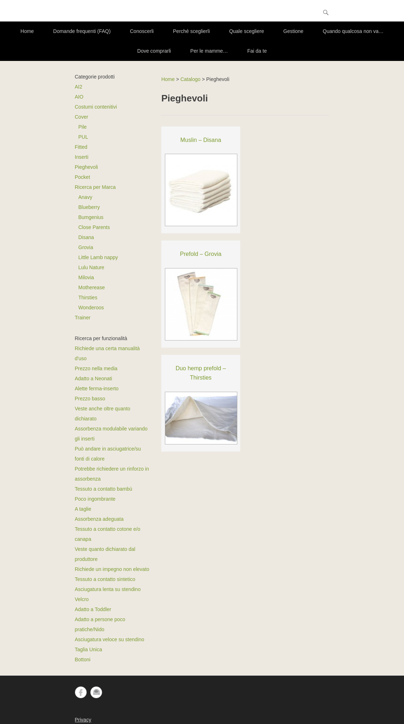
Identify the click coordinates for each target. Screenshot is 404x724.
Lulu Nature (91, 267)
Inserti (82, 157)
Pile (83, 127)
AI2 (78, 87)
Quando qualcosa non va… (353, 31)
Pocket (82, 177)
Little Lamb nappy (98, 257)
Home (27, 31)
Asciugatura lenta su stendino (108, 589)
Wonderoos (91, 307)
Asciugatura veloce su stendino (109, 639)
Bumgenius (91, 217)
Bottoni (83, 659)
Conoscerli (142, 31)
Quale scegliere (246, 31)
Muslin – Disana (200, 140)
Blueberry (89, 207)
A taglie (83, 509)
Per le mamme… (209, 51)
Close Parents (94, 227)
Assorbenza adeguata (99, 519)
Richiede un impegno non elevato (112, 569)
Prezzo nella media (96, 368)
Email (96, 692)
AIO (79, 97)
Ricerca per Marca (95, 187)
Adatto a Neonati (93, 378)
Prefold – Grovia (201, 254)
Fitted (81, 147)
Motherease (92, 287)
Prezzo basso (90, 398)
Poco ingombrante (95, 499)
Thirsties (88, 297)
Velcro (82, 599)
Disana (86, 237)
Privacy (83, 720)
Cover (81, 117)
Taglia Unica (88, 649)
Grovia (86, 247)
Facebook (81, 692)
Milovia (86, 277)
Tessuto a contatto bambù (103, 489)
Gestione (293, 31)
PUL (83, 137)
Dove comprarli (154, 51)
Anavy (85, 197)
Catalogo (190, 79)
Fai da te (257, 51)
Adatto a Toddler (93, 609)
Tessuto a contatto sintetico (105, 579)
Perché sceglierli (191, 31)
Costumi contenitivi (96, 107)
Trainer (83, 317)
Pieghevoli (86, 167)
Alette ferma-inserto (97, 388)
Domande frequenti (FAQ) (81, 31)
